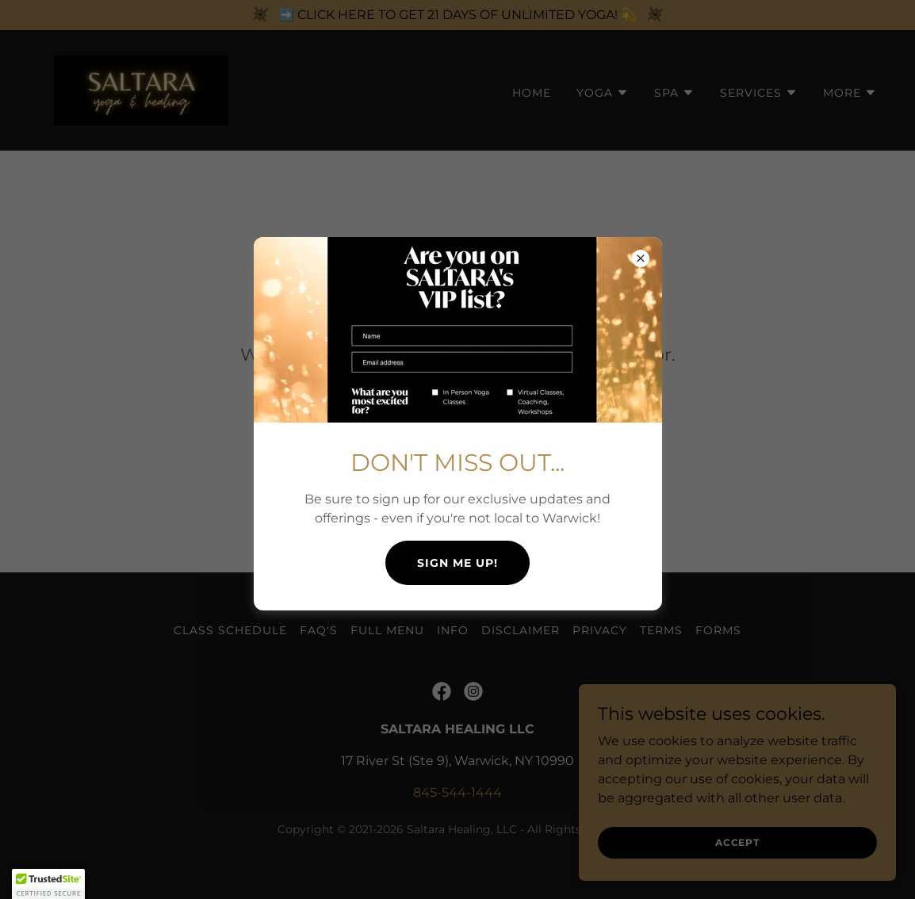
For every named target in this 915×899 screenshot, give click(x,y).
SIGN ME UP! (457, 563)
